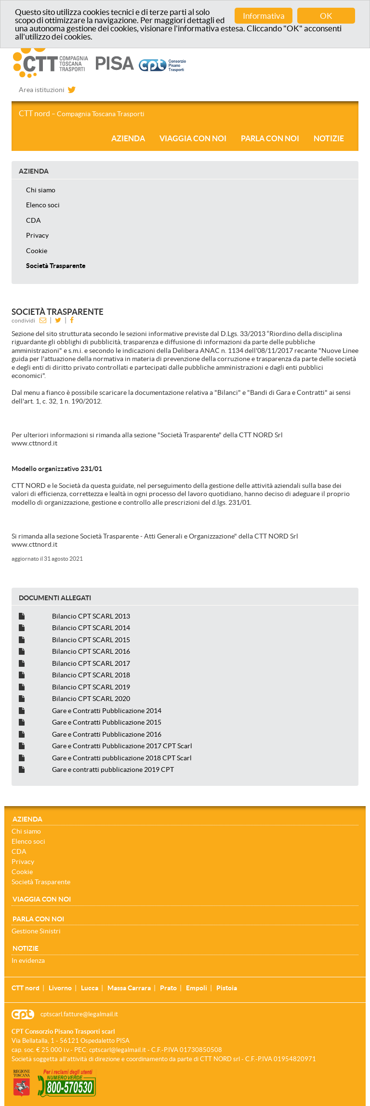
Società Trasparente (55, 266)
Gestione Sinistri (36, 931)
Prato (168, 988)
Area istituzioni (42, 90)
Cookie (36, 251)
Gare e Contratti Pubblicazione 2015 (106, 722)
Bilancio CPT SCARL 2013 (91, 616)
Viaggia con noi (192, 138)
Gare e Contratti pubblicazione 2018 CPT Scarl (122, 758)
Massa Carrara (129, 988)
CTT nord (82, 113)
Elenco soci (43, 205)
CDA (33, 220)
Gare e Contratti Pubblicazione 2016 (106, 734)
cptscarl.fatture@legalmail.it (79, 1014)
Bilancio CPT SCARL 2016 (91, 651)
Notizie (329, 138)
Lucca (89, 988)
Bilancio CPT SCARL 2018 (91, 675)
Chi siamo (40, 190)
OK (326, 15)
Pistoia (226, 988)
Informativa (264, 15)
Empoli (196, 988)
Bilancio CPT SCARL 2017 (91, 663)
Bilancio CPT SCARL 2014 (91, 628)
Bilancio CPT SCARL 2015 (91, 640)
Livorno (60, 988)
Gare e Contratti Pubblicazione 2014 (106, 711)
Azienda (128, 138)
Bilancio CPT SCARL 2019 (91, 687)
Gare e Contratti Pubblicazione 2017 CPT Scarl (122, 746)
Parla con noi (270, 138)
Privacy (37, 235)
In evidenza (28, 960)
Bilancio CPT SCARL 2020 (91, 698)
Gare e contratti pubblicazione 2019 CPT (113, 769)
